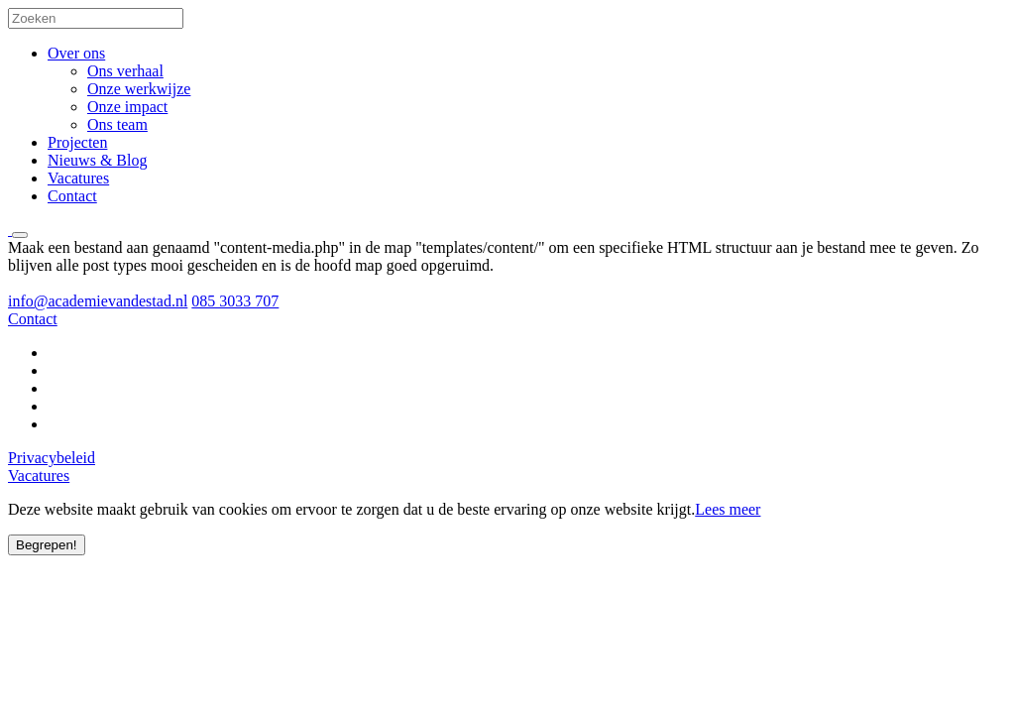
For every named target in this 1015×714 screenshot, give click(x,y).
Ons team (117, 124)
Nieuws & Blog (97, 160)
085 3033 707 (235, 301)
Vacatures (78, 178)
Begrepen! (46, 544)
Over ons (76, 53)
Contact (72, 195)
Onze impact (127, 106)
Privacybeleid (51, 457)
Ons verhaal (125, 70)
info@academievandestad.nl (97, 301)
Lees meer (727, 509)
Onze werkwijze (138, 88)
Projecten (77, 142)
